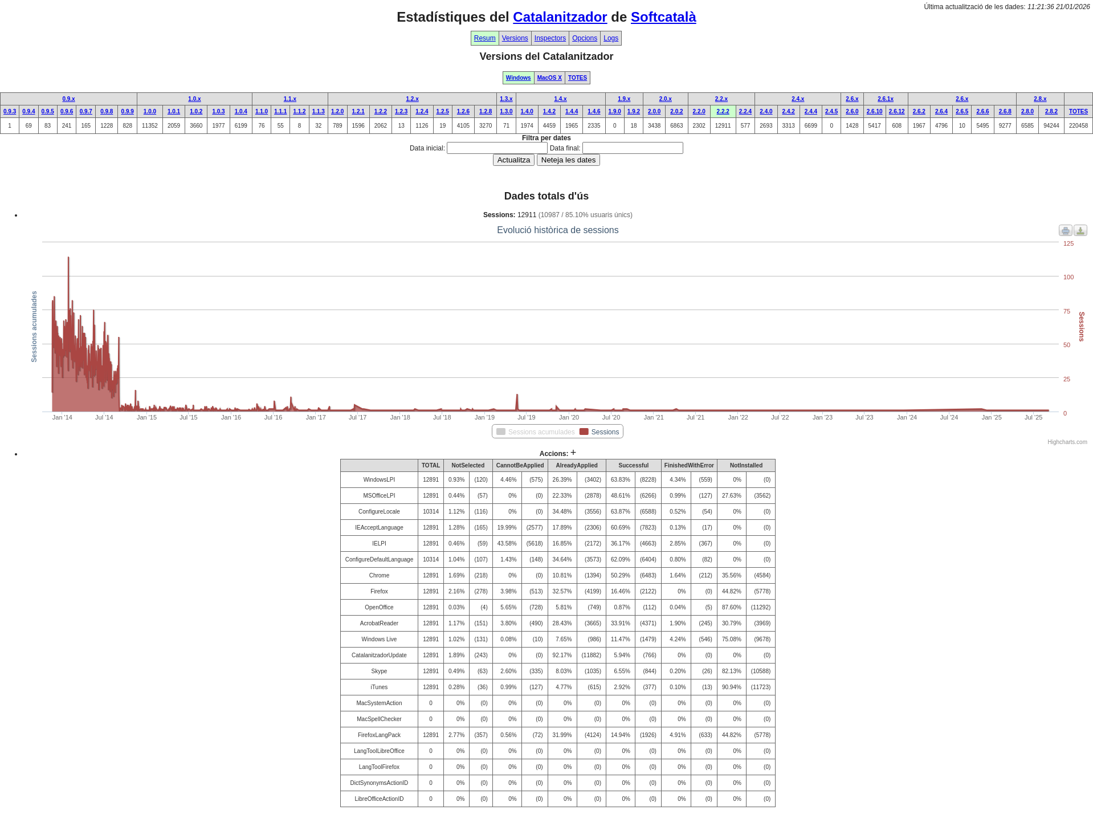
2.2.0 (699, 111)
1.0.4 (241, 111)
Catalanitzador (560, 17)
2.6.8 (1005, 111)
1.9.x (624, 99)
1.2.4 (421, 111)
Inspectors (550, 38)
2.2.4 (745, 111)
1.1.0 (261, 111)
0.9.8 (106, 111)
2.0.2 (676, 111)
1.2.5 (443, 111)
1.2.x (412, 99)
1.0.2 (196, 111)
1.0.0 (150, 111)
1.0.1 (174, 111)
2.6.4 (941, 111)
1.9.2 (633, 111)
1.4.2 (549, 111)
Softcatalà (663, 17)
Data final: (565, 148)
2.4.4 (811, 111)
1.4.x (560, 99)
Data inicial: (427, 148)
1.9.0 (615, 111)
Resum (485, 38)
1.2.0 (337, 111)
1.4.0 (527, 111)
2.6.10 (875, 111)
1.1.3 (318, 111)
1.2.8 (485, 111)
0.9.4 (28, 111)
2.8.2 (1051, 111)
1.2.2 (380, 111)
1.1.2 (299, 111)
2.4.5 (831, 111)
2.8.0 (1027, 111)
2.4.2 (788, 111)
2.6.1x (886, 99)
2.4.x (798, 99)
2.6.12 (897, 111)
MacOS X (549, 78)
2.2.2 (723, 111)
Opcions (584, 38)
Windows (518, 78)
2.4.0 (766, 111)
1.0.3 (218, 111)
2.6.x (852, 99)
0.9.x (68, 99)
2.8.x (1040, 99)
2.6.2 (919, 111)
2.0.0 (654, 111)
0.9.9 (127, 111)
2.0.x (665, 99)
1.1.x (290, 99)
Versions (515, 38)
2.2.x (721, 99)
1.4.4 (571, 111)
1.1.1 (280, 111)
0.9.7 (86, 111)
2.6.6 (982, 111)
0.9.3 (9, 111)
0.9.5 (48, 111)
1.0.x (194, 99)
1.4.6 (594, 111)
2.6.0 (852, 111)
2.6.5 (962, 111)
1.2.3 (401, 111)
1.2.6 (463, 111)
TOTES (577, 78)
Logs (610, 38)
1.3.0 (506, 111)
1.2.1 (358, 111)
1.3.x (506, 99)
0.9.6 (66, 111)
